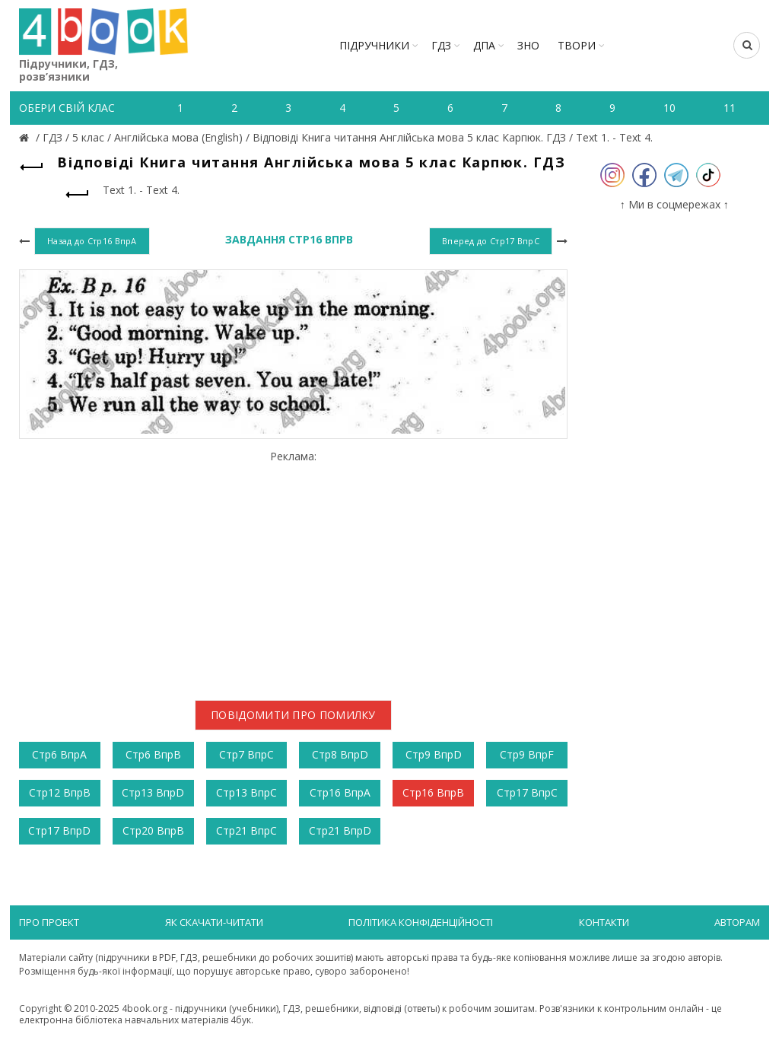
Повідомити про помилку (293, 715)
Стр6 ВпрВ (153, 754)
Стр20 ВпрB (153, 830)
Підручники (374, 45)
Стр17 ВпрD (59, 830)
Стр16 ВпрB (433, 792)
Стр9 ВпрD (433, 754)
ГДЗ (441, 45)
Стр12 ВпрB (60, 792)
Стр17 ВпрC (527, 792)
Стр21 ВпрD (340, 830)
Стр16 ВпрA (340, 792)
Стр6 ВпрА (59, 754)
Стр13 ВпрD (153, 792)
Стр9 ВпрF (527, 754)
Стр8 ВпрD (340, 754)
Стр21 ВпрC (246, 830)
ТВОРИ (577, 45)
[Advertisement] (293, 569)
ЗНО (528, 45)
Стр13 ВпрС (246, 792)
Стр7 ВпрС (246, 754)
